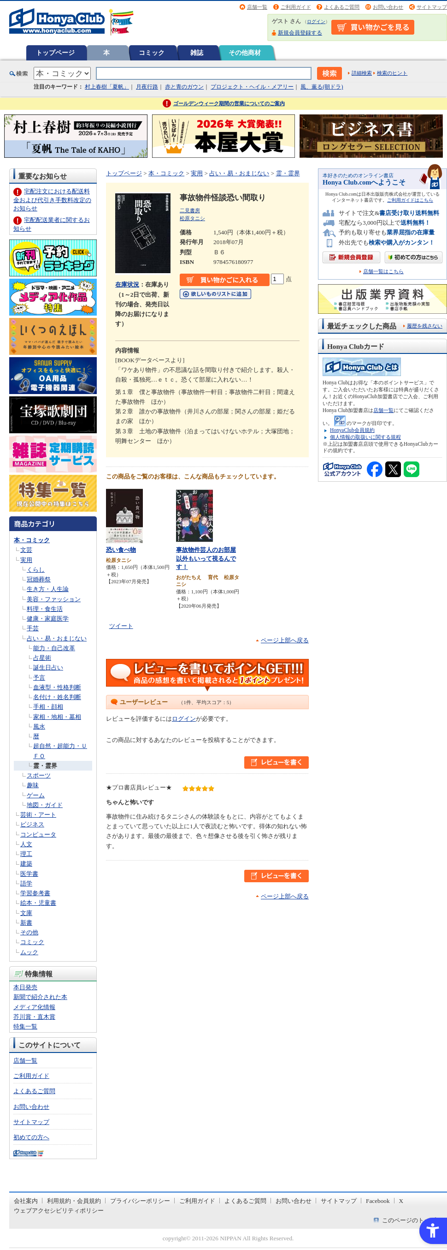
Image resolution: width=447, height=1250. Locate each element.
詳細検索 (362, 73)
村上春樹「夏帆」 (107, 87)
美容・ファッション (54, 599)
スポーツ (39, 775)
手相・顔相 (48, 706)
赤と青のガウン (184, 87)
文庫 (26, 912)
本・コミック (32, 540)
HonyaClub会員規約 (352, 430)
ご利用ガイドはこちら (410, 200)
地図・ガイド (45, 804)
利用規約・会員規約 (74, 1200)
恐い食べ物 (121, 549)
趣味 (33, 785)
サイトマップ (432, 7)
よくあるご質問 (341, 7)
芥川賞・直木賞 (34, 1016)
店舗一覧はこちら (383, 271)
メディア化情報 (34, 1007)
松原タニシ (192, 218)
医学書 (29, 873)
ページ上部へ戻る (285, 640)
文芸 (26, 549)
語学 (26, 883)
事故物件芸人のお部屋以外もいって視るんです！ (206, 558)
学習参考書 (35, 893)
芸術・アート (38, 814)
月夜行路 (147, 87)
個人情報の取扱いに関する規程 (365, 437)
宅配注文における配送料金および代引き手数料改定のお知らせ (52, 199)
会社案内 (26, 1200)
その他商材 (245, 52)
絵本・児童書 (38, 902)
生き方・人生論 (48, 589)
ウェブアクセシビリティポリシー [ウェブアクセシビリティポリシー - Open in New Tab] (59, 1210)
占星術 (42, 657)
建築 (26, 863)
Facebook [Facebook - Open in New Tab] (378, 1200)
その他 (29, 932)
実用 (26, 559)
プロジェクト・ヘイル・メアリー (252, 87)
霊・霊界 (45, 765)
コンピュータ (38, 834)
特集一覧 (25, 1026)
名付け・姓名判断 (57, 697)
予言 (39, 677)
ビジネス (32, 824)
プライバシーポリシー (140, 1200)
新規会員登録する (300, 33)
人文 (26, 844)
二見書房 (190, 210)
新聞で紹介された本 (40, 996)
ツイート (121, 625)
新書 (26, 922)
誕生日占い (48, 667)
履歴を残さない (424, 326)
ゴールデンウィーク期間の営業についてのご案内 (229, 103)
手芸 (33, 628)
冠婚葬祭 (39, 579)
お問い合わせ (388, 7)
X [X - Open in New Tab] (401, 1200)
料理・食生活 (45, 608)
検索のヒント (392, 73)
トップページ (55, 52)
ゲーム (36, 795)
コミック (152, 52)
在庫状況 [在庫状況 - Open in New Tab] (127, 284)
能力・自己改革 (54, 648)
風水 (39, 726)
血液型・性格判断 (57, 687)
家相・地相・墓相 (57, 716)
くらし (36, 569)
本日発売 (25, 987)
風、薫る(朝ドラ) (321, 87)
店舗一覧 (257, 7)
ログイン (316, 21)
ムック (29, 952)
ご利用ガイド (296, 7)
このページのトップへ (412, 1220)
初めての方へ (31, 1137)
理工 (26, 853)
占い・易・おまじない (57, 638)
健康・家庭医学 (48, 618)
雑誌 (196, 52)
